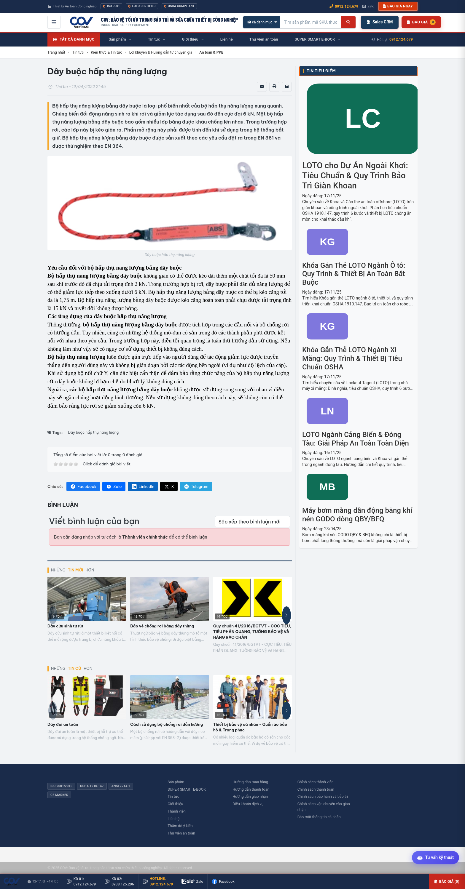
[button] (286, 615)
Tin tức (173, 796)
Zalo (114, 486)
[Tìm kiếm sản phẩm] (310, 22)
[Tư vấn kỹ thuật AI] (435, 858)
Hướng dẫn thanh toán (250, 789)
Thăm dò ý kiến (180, 826)
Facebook (83, 486)
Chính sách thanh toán (315, 789)
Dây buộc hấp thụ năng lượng (93, 432)
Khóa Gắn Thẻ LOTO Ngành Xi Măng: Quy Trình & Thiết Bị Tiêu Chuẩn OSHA (352, 358)
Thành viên (177, 811)
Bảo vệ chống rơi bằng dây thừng (162, 626)
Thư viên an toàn (181, 833)
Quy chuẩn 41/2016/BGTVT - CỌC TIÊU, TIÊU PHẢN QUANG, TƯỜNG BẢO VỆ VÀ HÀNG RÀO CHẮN (252, 632)
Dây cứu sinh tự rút (65, 626)
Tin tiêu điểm (321, 71)
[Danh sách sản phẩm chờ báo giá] (421, 22)
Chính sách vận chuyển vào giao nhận (323, 807)
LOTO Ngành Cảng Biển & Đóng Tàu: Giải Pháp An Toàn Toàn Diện (355, 438)
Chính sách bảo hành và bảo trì (322, 796)
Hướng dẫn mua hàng (250, 782)
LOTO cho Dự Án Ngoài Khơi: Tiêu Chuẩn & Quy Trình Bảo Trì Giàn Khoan (355, 175)
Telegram (196, 486)
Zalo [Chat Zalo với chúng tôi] (368, 6)
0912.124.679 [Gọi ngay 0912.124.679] (343, 6)
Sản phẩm (176, 782)
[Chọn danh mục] (261, 22)
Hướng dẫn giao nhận (250, 796)
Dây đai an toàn (62, 724)
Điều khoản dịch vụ (248, 804)
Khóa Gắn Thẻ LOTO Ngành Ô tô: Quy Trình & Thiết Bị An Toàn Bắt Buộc (353, 274)
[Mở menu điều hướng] (53, 22)
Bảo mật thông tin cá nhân (319, 817)
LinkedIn (143, 486)
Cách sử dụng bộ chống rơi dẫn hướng (166, 724)
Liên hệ (173, 818)
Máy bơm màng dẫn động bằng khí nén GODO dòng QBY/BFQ (357, 514)
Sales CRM (380, 22)
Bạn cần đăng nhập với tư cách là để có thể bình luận (130, 537)
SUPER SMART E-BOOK (187, 789)
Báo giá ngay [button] (398, 6)
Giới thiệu (175, 804)
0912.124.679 (401, 39)
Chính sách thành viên (315, 782)
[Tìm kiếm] (348, 22)
